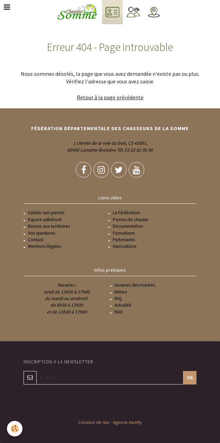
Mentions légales (44, 246)
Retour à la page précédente (110, 97)
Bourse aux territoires (49, 226)
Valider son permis (46, 213)
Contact (35, 240)
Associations (124, 246)
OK (190, 377)
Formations (124, 233)
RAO (118, 312)
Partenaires (124, 240)
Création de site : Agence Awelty (110, 422)
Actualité (122, 305)
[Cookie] (14, 428)
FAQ (118, 298)
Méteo (120, 292)
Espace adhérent (45, 220)
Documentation (128, 226)
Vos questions (41, 233)
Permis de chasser (130, 220)
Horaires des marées (134, 285)
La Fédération (126, 213)
